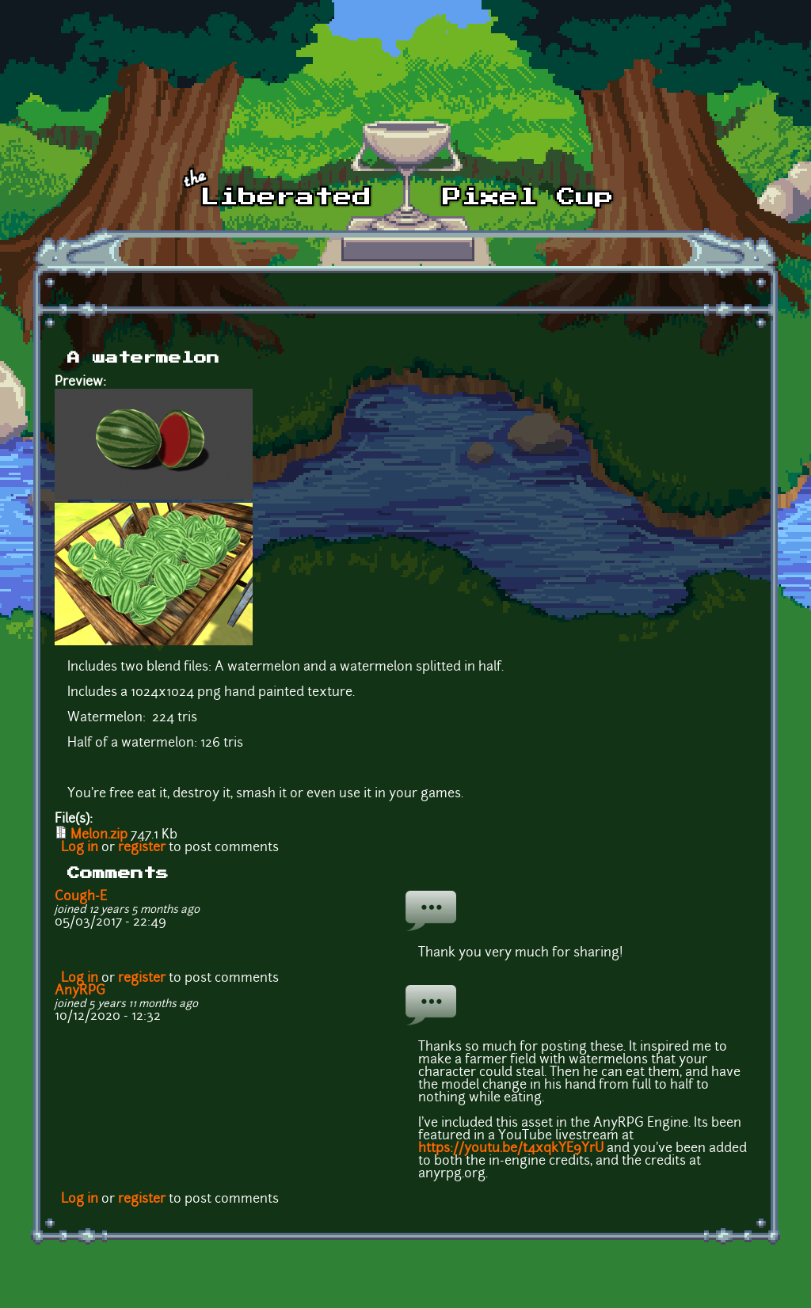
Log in (79, 848)
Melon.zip (99, 835)
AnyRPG (80, 991)
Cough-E (81, 897)
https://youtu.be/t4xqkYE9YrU (510, 1149)
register (142, 848)
